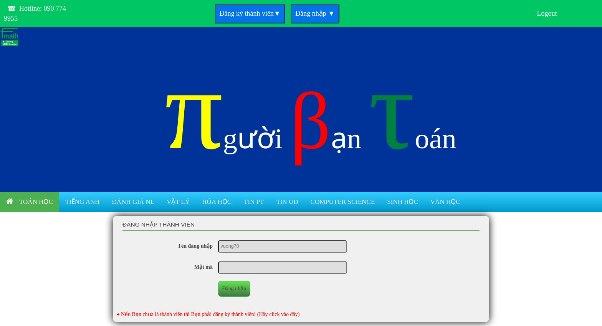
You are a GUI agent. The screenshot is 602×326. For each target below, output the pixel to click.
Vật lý (178, 201)
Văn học (445, 201)
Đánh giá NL (133, 201)
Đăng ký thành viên (250, 13)
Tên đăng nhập (195, 246)
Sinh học (402, 201)
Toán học (29, 201)
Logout (547, 13)
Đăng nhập (315, 13)
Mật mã (203, 267)
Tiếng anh (82, 201)
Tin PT (254, 201)
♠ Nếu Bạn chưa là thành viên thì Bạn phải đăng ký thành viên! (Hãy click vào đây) (208, 314)
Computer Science (343, 201)
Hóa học (217, 201)
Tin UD (287, 201)
